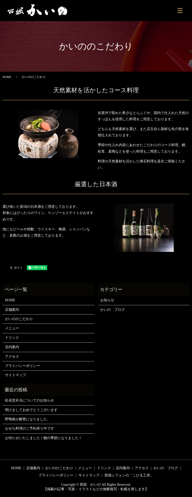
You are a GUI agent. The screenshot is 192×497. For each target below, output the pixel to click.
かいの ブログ (112, 310)
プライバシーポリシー (22, 366)
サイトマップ (15, 375)
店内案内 (12, 347)
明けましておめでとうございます (31, 410)
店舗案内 (12, 310)
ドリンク (12, 338)
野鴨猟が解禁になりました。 (27, 419)
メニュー (12, 328)
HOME (6, 77)
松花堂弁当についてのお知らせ (29, 400)
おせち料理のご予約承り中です (29, 428)
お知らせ (107, 300)
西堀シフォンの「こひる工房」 (129, 475)
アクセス (12, 356)
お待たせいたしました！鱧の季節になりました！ (43, 438)
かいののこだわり (19, 319)
